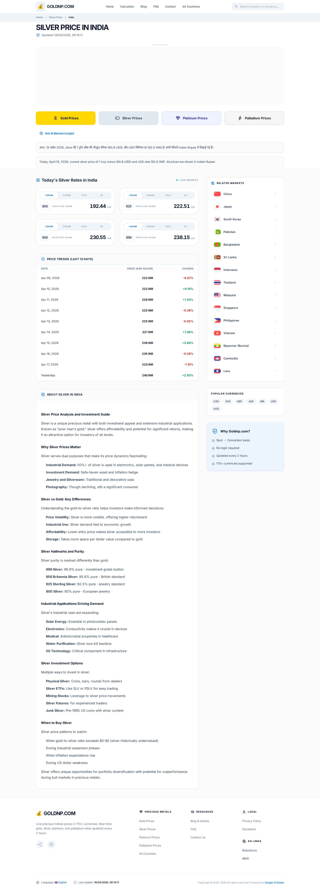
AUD (216, 408)
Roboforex (249, 850)
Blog (144, 6)
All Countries (191, 6)
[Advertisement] (158, 76)
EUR (228, 401)
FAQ (156, 6)
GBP (239, 401)
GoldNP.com (59, 813)
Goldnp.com (60, 6)
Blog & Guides (200, 821)
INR (262, 401)
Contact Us (198, 837)
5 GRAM (67, 195)
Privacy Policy (251, 821)
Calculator (127, 6)
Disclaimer (249, 829)
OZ (101, 195)
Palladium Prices (254, 118)
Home (110, 6)
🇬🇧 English (60, 882)
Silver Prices (128, 118)
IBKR (245, 858)
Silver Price (55, 17)
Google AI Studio (274, 882)
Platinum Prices (192, 118)
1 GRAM (49, 195)
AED (251, 401)
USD (273, 401)
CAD (216, 401)
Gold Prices (66, 118)
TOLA (84, 195)
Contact (170, 6)
